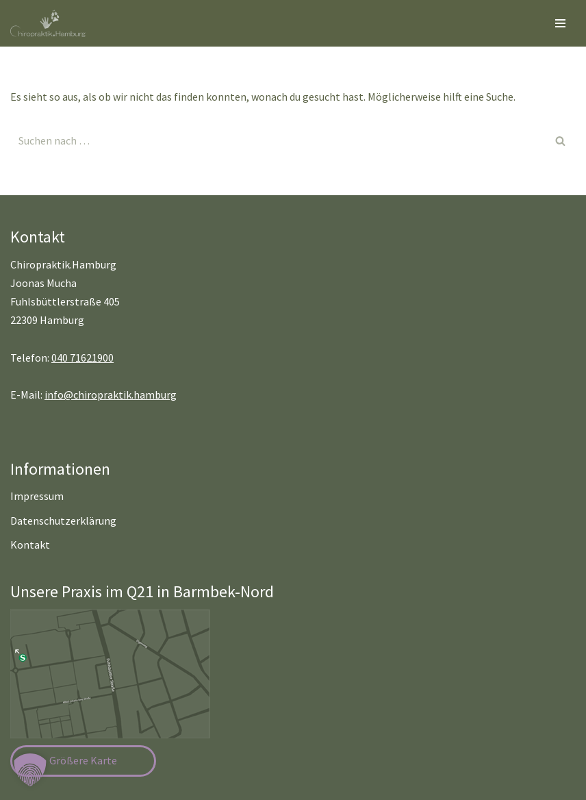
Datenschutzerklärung (63, 520)
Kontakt (30, 544)
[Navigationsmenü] (560, 23)
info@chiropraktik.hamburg (110, 394)
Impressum (37, 496)
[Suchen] (277, 140)
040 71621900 (82, 357)
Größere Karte (83, 760)
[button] (30, 770)
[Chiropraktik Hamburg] (51, 23)
